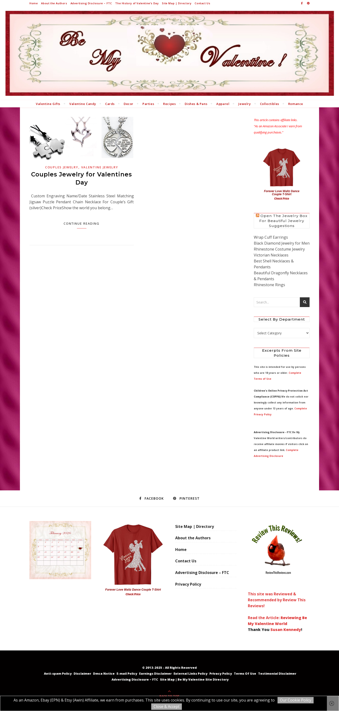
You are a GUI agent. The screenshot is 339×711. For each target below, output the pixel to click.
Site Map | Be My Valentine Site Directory (194, 679)
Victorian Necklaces (271, 255)
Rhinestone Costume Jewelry (279, 249)
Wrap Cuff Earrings (271, 237)
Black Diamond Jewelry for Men (282, 243)
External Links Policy (190, 673)
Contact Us (202, 3)
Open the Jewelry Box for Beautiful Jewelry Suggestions (283, 220)
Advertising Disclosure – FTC (91, 3)
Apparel (222, 104)
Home (33, 3)
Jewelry (244, 104)
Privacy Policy (188, 584)
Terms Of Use (245, 673)
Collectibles (269, 104)
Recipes (169, 104)
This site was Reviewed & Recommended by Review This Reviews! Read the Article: (277, 570)
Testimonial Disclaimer (277, 673)
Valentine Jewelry (99, 167)
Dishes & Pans (196, 104)
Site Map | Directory (176, 3)
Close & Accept (166, 706)
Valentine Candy (82, 104)
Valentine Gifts (48, 104)
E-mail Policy (127, 673)
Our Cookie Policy (295, 700)
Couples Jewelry (61, 167)
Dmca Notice (104, 673)
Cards (110, 104)
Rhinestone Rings (269, 284)
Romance (295, 104)
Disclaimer (82, 673)
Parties (148, 104)
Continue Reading (81, 223)
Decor (128, 104)
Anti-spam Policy (58, 673)
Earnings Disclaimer (155, 673)
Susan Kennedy (285, 629)
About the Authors (54, 3)
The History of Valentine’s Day (137, 3)
